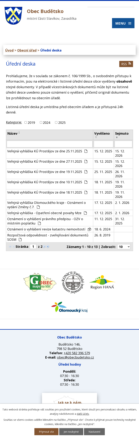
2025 (62, 122)
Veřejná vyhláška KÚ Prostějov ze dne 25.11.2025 (47, 151)
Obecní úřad (27, 50)
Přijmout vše (46, 431)
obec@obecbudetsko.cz (75, 357)
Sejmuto (122, 133)
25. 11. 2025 (103, 172)
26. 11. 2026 (120, 174)
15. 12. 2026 (120, 153)
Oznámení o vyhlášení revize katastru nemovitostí (49, 229)
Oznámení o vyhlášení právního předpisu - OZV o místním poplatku (45, 221)
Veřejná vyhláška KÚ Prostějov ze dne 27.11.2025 (47, 161)
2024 (46, 122)
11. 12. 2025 (103, 219)
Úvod (9, 50)
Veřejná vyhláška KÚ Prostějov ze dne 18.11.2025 (47, 192)
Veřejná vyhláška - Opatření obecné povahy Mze (47, 213)
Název (12, 133)
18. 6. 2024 (102, 229)
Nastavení (94, 431)
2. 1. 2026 (122, 202)
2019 (31, 122)
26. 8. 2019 (102, 235)
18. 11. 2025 (103, 182)
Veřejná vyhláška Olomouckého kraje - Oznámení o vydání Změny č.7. (46, 204)
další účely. (83, 413)
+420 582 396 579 (77, 353)
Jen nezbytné (71, 431)
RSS (126, 64)
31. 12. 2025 (120, 221)
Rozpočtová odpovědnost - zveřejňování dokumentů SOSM (47, 237)
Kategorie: (14, 122)
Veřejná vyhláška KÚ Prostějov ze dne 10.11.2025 (47, 182)
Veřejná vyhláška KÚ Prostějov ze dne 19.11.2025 (47, 172)
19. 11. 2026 (120, 184)
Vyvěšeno (102, 133)
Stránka (22, 246)
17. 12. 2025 (103, 202)
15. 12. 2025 (103, 151)
